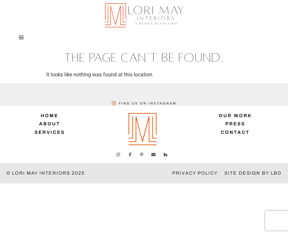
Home (49, 115)
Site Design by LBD (252, 173)
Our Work (235, 115)
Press (235, 123)
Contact (235, 132)
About (49, 123)
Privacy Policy (195, 173)
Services (50, 132)
